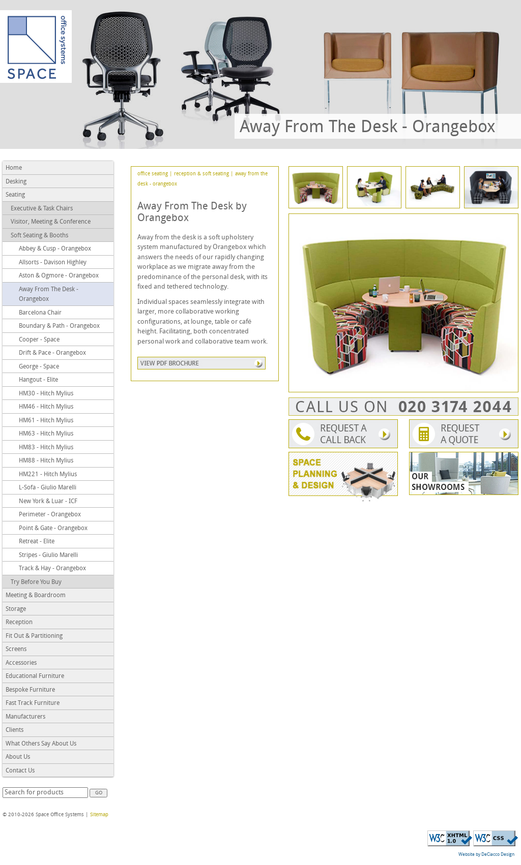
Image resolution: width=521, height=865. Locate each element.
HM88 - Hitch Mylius (46, 461)
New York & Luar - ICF (48, 502)
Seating (15, 195)
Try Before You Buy (36, 582)
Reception (19, 623)
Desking (16, 182)
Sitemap (99, 815)
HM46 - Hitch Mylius (46, 407)
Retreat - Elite (36, 542)
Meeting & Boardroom (36, 596)
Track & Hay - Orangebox (52, 569)
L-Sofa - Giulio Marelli (47, 488)
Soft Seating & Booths (39, 236)
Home (14, 168)
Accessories (21, 663)
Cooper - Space (39, 340)
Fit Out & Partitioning (34, 636)
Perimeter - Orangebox (50, 515)
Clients (14, 730)
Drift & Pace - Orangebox (52, 353)
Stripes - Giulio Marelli (48, 555)
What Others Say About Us (41, 744)
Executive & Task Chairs (42, 209)
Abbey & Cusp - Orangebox (55, 249)
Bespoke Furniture (30, 690)
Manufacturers (25, 717)
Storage (16, 609)
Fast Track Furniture (33, 703)
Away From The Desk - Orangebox (48, 295)
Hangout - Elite (38, 380)
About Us (18, 757)
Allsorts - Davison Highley (52, 263)
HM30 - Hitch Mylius (46, 394)
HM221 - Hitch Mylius (48, 475)
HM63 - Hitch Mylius (46, 434)
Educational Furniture (35, 676)
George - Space (39, 367)
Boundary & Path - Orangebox (59, 326)
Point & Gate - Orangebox (53, 529)
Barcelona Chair (40, 313)
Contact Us (20, 771)
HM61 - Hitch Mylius (46, 421)
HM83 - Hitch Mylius (46, 448)
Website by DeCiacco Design (486, 854)
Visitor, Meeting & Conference (51, 222)
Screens (16, 649)
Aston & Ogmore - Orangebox (59, 276)
